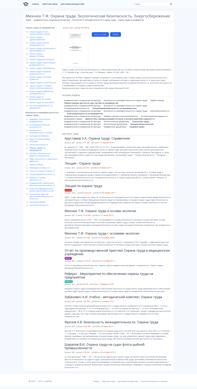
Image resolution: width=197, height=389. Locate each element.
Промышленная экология (142, 124)
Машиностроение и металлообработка (121, 116)
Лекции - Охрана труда (82, 163)
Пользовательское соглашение (154, 381)
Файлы (35, 4)
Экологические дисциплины (115, 124)
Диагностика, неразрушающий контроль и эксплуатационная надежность (120, 119)
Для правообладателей (72, 4)
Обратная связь (50, 4)
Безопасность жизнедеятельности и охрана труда (94, 20)
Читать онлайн (100, 34)
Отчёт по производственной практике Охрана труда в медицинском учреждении (117, 252)
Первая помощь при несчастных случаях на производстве (91, 103)
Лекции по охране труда (83, 186)
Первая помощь (157, 100)
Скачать (115, 34)
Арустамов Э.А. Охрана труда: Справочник (97, 138)
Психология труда (140, 121)
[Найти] (171, 4)
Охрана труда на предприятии (131, 20)
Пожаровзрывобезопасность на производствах (115, 108)
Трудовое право (136, 127)
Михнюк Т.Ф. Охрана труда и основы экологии (100, 211)
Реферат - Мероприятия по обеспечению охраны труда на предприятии (109, 275)
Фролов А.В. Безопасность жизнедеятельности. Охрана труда (111, 322)
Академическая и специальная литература (52, 20)
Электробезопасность (159, 111)
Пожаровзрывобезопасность (76, 108)
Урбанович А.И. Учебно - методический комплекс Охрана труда (113, 297)
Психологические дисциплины (116, 121)
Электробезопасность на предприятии (85, 113)
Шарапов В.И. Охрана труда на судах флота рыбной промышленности (104, 346)
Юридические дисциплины (115, 127)
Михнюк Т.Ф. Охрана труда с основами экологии (102, 233)
